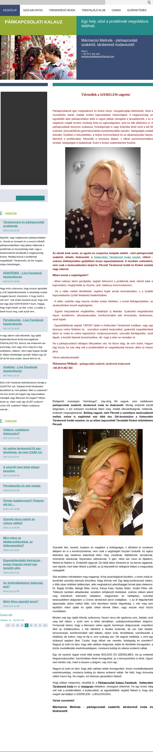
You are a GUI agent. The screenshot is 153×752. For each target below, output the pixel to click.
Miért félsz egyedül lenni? (20, 601)
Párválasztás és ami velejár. (22, 485)
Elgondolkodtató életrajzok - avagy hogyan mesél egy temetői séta (22, 564)
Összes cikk (6, 615)
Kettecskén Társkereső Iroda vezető (117, 257)
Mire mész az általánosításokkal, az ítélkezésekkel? (18, 541)
